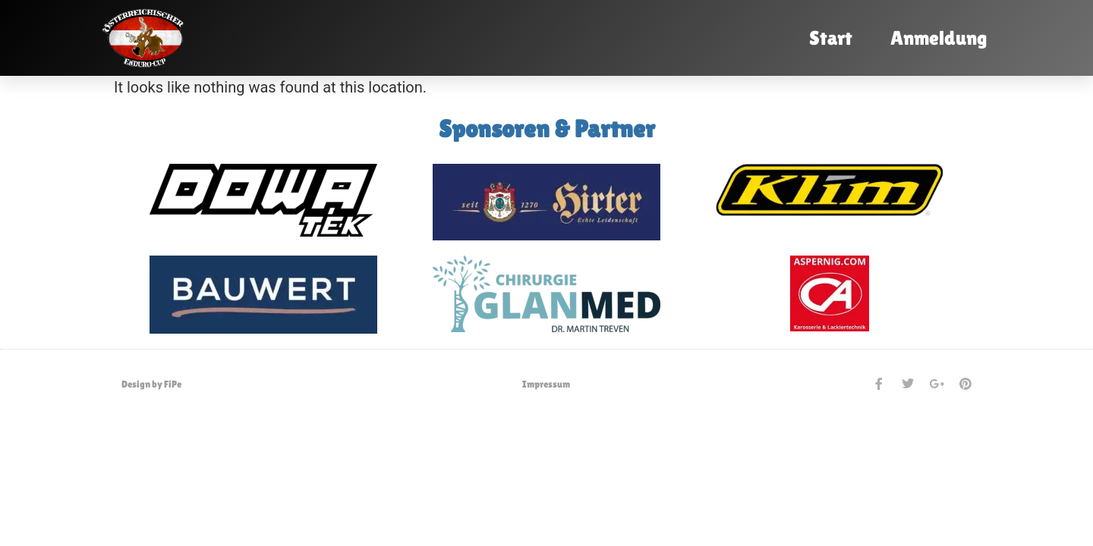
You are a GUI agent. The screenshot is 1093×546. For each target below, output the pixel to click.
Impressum (546, 384)
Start (830, 38)
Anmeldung (938, 38)
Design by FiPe (151, 384)
